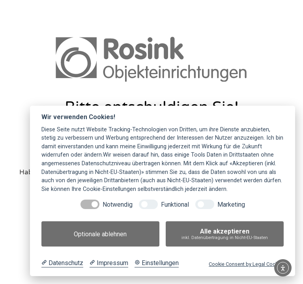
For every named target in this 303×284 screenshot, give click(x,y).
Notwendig (118, 204)
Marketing (231, 204)
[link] (151, 58)
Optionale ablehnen (100, 234)
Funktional (175, 204)
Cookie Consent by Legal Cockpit (246, 264)
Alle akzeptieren (224, 234)
